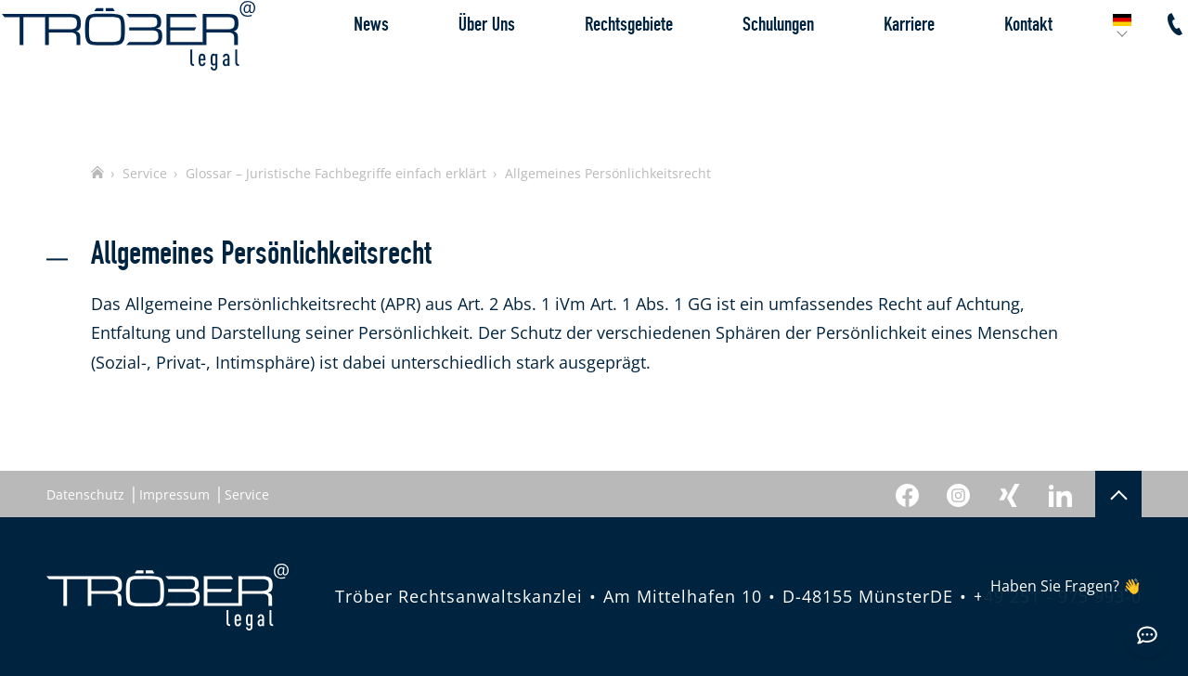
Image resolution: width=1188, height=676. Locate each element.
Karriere (864, 69)
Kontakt (984, 69)
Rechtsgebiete (584, 69)
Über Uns (442, 69)
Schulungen (733, 69)
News (326, 69)
